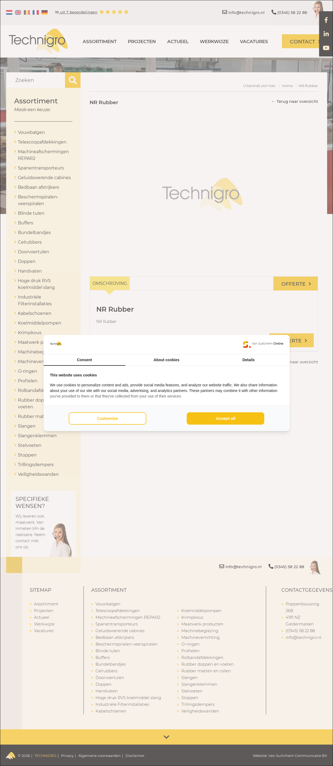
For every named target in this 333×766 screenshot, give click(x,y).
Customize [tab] (107, 418)
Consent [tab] (84, 360)
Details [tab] (248, 360)
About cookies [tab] (166, 360)
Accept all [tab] (225, 418)
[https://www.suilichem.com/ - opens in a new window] (263, 344)
